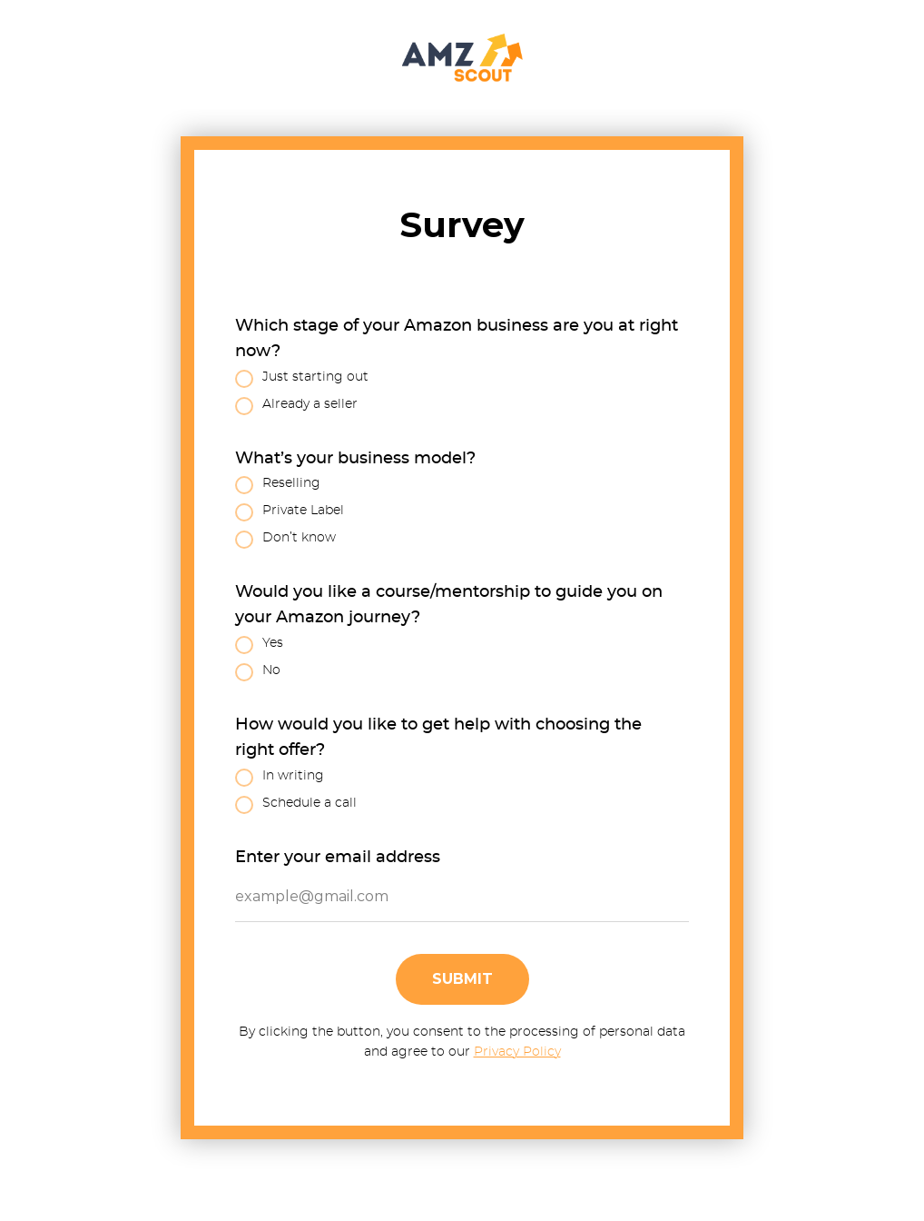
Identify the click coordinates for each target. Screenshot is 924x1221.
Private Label (289, 512)
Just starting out (302, 379)
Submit (462, 979)
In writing (279, 778)
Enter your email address (337, 857)
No (257, 672)
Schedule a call (296, 805)
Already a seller (296, 406)
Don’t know (285, 540)
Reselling (277, 485)
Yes (259, 645)
